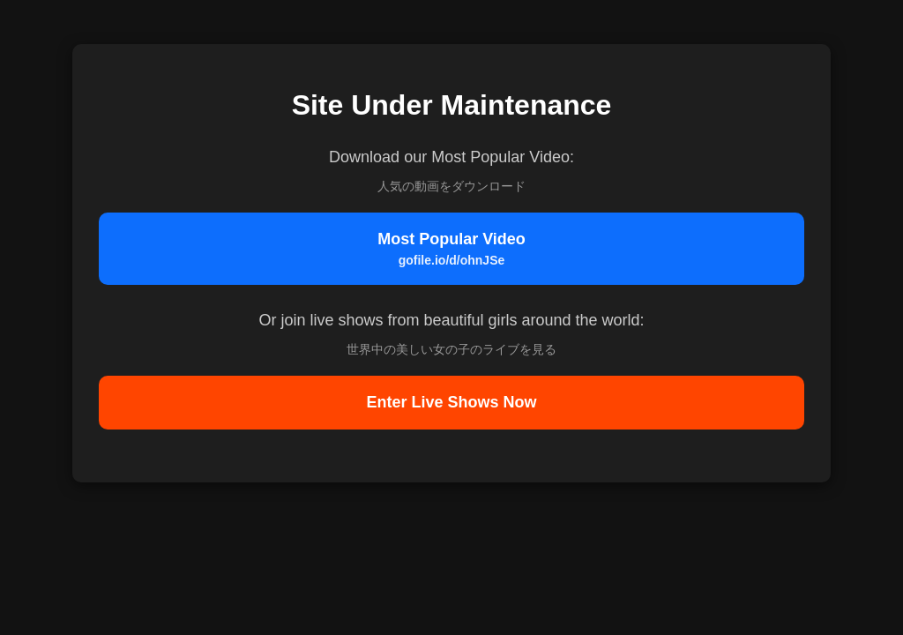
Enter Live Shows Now (451, 402)
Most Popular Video (451, 248)
